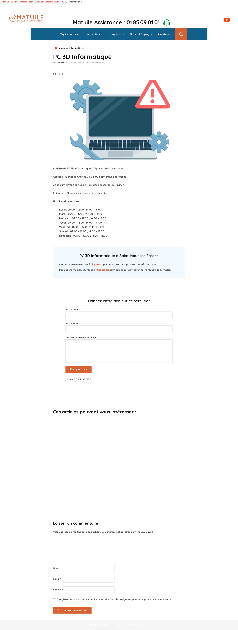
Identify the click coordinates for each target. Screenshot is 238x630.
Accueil (5, 1)
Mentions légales (100, 624)
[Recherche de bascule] (181, 34)
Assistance (164, 34)
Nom (56, 568)
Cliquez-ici (97, 264)
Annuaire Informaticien (47, 1)
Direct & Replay (139, 34)
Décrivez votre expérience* (119, 344)
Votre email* (119, 326)
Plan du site (135, 624)
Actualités (93, 34)
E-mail (57, 578)
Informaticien (26, 1)
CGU (119, 624)
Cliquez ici (103, 269)
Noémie (60, 62)
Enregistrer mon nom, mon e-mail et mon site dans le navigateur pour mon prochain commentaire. (114, 599)
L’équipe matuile (69, 34)
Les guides (114, 34)
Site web (58, 589)
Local (14, 1)
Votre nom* (119, 312)
